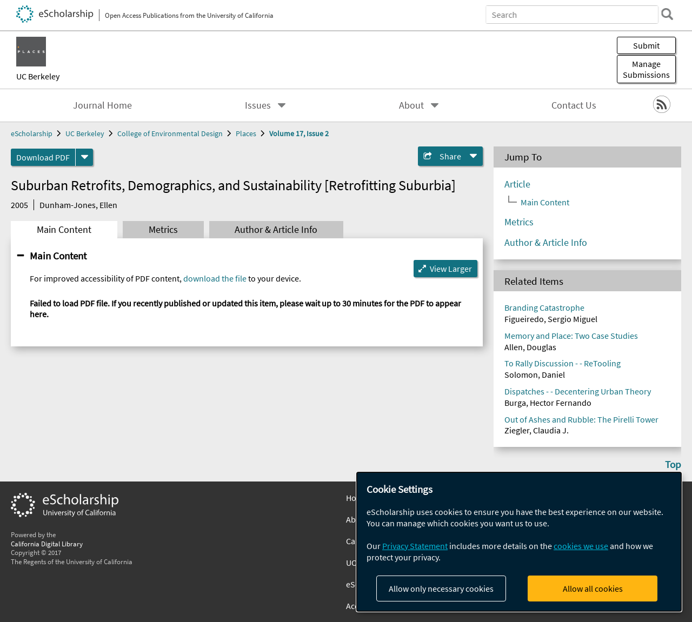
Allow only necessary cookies (441, 588)
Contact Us (573, 105)
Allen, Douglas (530, 347)
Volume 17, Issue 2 (299, 133)
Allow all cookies (593, 588)
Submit (646, 45)
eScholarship (31, 133)
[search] (667, 14)
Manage (646, 69)
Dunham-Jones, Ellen (78, 204)
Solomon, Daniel (534, 374)
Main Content (64, 230)
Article (517, 184)
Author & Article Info (276, 230)
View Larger (451, 268)
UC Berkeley (37, 76)
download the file (215, 278)
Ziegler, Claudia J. (536, 430)
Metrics (163, 230)
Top (673, 464)
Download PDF (43, 157)
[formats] (84, 157)
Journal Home (102, 105)
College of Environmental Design (170, 133)
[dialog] (519, 541)
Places (246, 133)
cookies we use (581, 545)
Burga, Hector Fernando (547, 402)
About (411, 105)
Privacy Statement (415, 545)
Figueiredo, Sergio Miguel (550, 318)
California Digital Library (47, 543)
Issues (258, 105)
